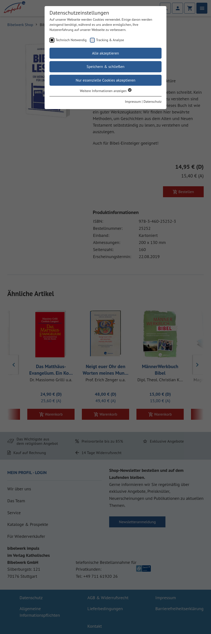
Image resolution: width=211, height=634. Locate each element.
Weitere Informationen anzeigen (105, 91)
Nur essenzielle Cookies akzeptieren (105, 80)
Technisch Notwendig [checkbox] (71, 40)
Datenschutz (153, 101)
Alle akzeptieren (105, 53)
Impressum (133, 101)
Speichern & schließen (105, 66)
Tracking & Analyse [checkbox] (110, 40)
